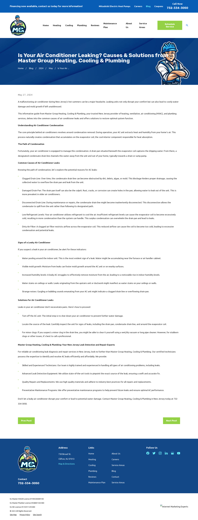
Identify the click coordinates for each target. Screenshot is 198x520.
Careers (138, 6)
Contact (115, 477)
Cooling (92, 465)
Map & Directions (66, 464)
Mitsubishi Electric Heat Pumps (114, 6)
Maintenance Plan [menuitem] (110, 25)
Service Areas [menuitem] (143, 25)
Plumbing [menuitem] (82, 25)
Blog (148, 6)
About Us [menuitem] (129, 25)
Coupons (158, 6)
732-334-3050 (177, 8)
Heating (92, 459)
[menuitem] (13, 514)
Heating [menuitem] (57, 25)
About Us (116, 453)
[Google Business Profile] (172, 453)
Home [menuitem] (46, 25)
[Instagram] (160, 453)
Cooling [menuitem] (69, 25)
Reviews (92, 477)
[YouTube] (178, 453)
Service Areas (118, 465)
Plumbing (92, 471)
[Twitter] (154, 453)
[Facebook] (147, 453)
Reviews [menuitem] (95, 25)
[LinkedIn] (166, 453)
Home (91, 453)
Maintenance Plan (96, 482)
